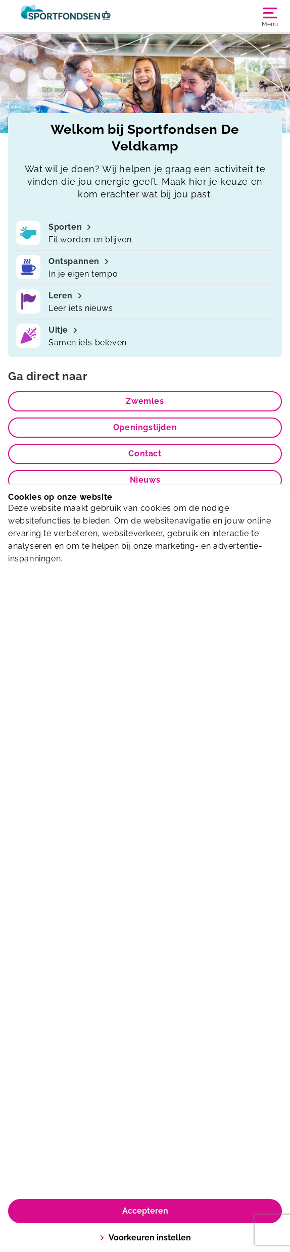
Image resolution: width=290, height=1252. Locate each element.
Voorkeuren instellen (145, 1237)
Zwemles (145, 401)
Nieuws (145, 480)
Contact (144, 453)
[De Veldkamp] (76, 16)
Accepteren (145, 1211)
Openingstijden (145, 427)
